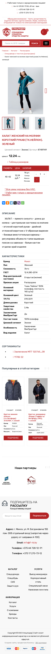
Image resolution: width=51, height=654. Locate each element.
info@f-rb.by (30, 542)
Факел (27, 261)
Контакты (13, 618)
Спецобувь (12, 578)
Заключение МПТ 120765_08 (27, 351)
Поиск (34, 43)
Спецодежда (13, 574)
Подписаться (39, 516)
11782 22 (16, 357)
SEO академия (41, 643)
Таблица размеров (16, 162)
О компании (12, 610)
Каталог (13, 602)
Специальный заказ (38, 586)
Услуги (13, 606)
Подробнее (13, 438)
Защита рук (12, 586)
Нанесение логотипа (38, 590)
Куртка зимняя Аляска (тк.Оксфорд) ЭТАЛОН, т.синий (12, 417)
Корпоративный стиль (38, 580)
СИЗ (13, 582)
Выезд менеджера (38, 574)
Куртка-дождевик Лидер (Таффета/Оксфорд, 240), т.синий (36, 417)
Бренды (12, 614)
